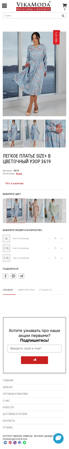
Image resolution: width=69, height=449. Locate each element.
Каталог (8, 387)
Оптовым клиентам (15, 394)
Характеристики (26, 290)
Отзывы (8, 427)
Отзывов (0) (45, 290)
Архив (19, 173)
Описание (8, 290)
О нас (6, 400)
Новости (8, 407)
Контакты (9, 420)
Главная (8, 380)
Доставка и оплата (15, 414)
